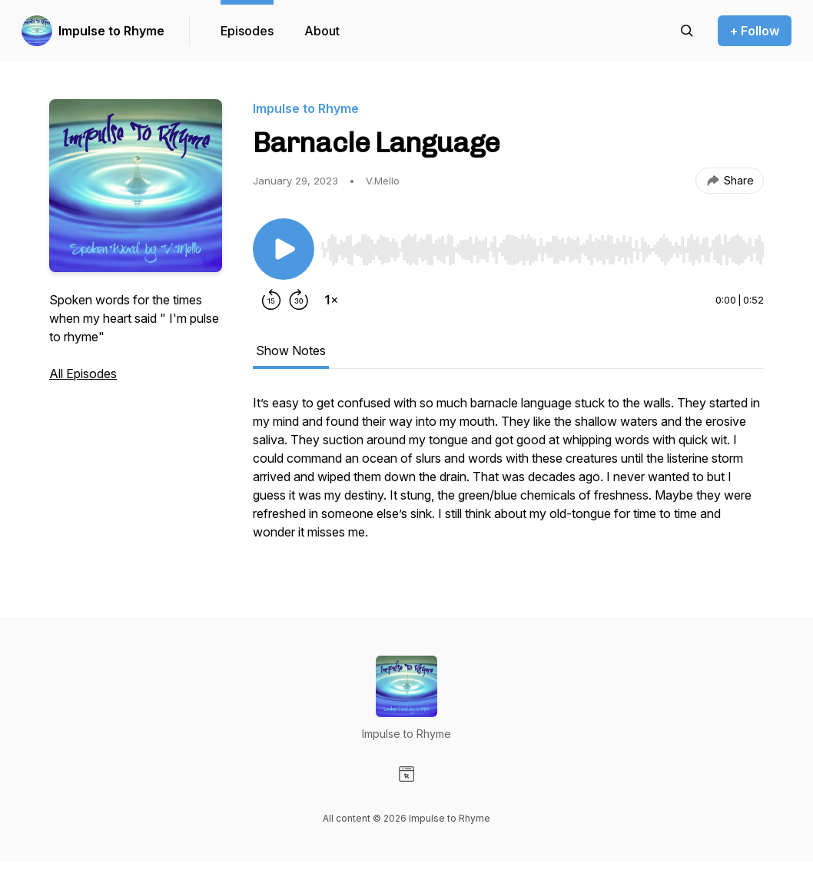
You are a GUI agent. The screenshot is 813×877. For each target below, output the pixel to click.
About (322, 30)
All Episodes (83, 373)
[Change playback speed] (331, 300)
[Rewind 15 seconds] (271, 300)
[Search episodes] (687, 31)
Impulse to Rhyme (111, 30)
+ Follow (754, 30)
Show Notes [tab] (291, 350)
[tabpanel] (508, 475)
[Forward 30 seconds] (299, 300)
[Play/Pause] (283, 249)
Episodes (247, 30)
